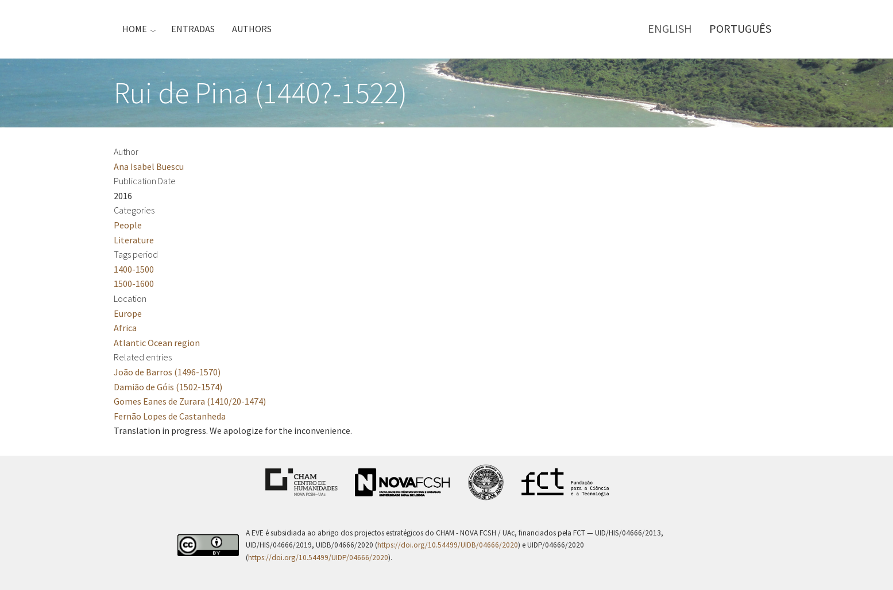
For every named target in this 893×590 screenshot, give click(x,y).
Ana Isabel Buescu (149, 166)
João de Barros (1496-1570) (167, 372)
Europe (128, 313)
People (128, 225)
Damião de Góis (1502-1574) (168, 387)
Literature (134, 240)
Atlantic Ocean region (157, 342)
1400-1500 (134, 269)
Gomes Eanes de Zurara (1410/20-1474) (190, 401)
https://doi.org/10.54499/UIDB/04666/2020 (447, 545)
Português (740, 28)
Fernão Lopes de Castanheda (170, 416)
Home (134, 28)
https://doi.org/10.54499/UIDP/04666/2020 (318, 557)
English (670, 28)
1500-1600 (134, 283)
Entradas (193, 28)
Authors (252, 28)
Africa (125, 327)
